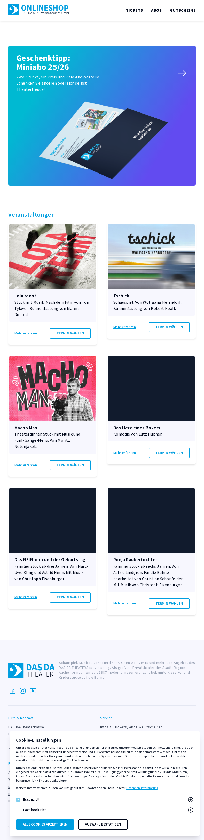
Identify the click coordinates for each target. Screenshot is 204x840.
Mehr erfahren (25, 333)
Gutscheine (183, 10)
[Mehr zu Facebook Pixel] (190, 810)
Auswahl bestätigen (103, 824)
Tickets (134, 10)
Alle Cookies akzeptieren (45, 824)
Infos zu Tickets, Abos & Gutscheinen (131, 727)
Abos (156, 10)
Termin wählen (70, 333)
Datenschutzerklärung (142, 788)
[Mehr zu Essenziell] (190, 800)
